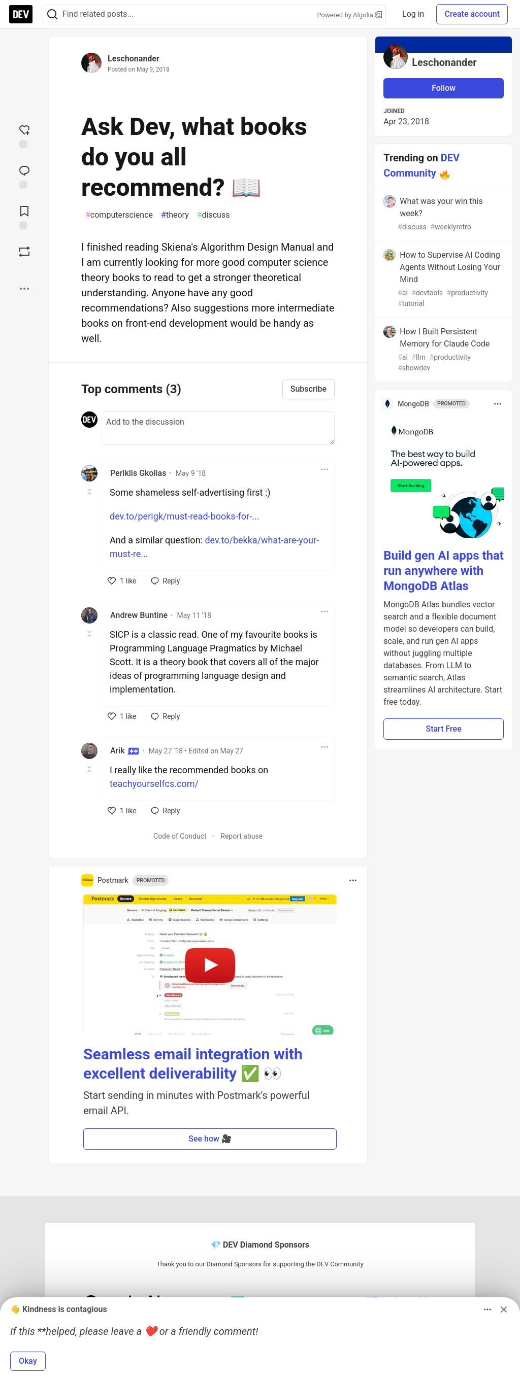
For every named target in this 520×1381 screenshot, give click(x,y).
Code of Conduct (180, 836)
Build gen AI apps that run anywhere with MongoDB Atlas (443, 570)
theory (175, 215)
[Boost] (24, 251)
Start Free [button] (443, 729)
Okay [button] (28, 1361)
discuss (213, 215)
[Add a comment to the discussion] (218, 428)
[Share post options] (24, 289)
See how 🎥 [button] (210, 1139)
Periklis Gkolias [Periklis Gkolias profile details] (138, 473)
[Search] (52, 14)
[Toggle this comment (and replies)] (90, 492)
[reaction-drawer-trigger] (24, 135)
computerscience (119, 215)
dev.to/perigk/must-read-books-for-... (184, 516)
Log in (413, 14)
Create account (472, 14)
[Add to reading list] (24, 216)
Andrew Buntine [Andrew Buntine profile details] (139, 615)
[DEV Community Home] (21, 14)
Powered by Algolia (349, 15)
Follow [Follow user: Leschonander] (444, 88)
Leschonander (133, 58)
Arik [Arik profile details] (124, 750)
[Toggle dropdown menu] (324, 469)
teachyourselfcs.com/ (154, 783)
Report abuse (241, 836)
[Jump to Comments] (24, 176)
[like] (122, 581)
